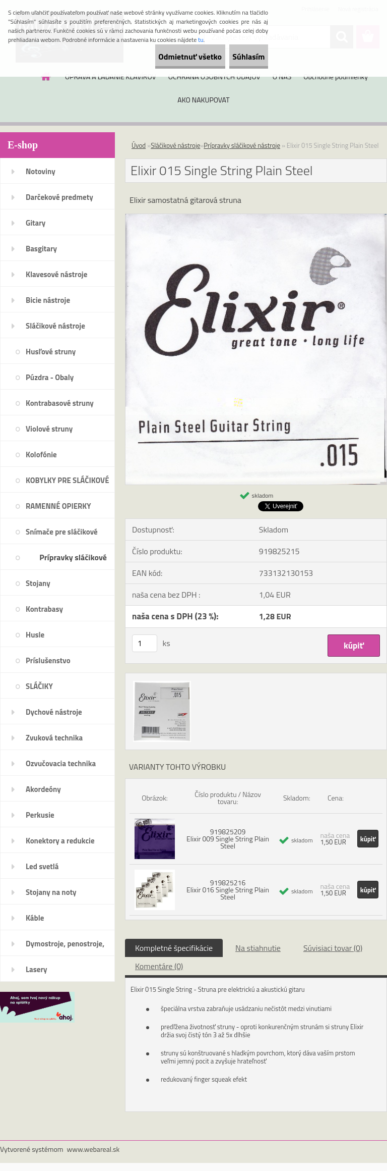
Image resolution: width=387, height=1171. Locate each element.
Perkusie (40, 815)
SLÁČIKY (39, 686)
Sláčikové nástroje (55, 326)
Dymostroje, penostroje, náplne (65, 947)
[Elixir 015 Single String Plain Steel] (255, 218)
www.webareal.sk (93, 1149)
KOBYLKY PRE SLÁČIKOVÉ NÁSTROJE (67, 483)
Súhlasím (239, 56)
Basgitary (41, 248)
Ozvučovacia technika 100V (61, 767)
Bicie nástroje (48, 300)
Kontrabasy (44, 609)
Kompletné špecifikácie (174, 948)
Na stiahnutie (258, 948)
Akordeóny (43, 789)
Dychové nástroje (54, 712)
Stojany (38, 583)
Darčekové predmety (59, 197)
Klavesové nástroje (56, 274)
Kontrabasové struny (60, 403)
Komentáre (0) (159, 966)
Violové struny (49, 429)
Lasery (36, 969)
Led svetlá (42, 866)
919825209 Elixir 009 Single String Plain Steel (227, 838)
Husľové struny (51, 351)
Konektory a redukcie (60, 840)
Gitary (35, 223)
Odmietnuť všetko (162, 56)
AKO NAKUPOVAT (203, 99)
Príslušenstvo (48, 660)
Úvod (139, 145)
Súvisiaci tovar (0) (332, 948)
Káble (35, 918)
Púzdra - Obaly (50, 377)
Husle (35, 635)
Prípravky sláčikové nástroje (73, 560)
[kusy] (144, 643)
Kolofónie (41, 454)
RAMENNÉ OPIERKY (58, 506)
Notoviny (40, 171)
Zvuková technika (54, 737)
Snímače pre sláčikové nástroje (62, 535)
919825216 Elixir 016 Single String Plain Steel (227, 889)
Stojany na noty (51, 892)
